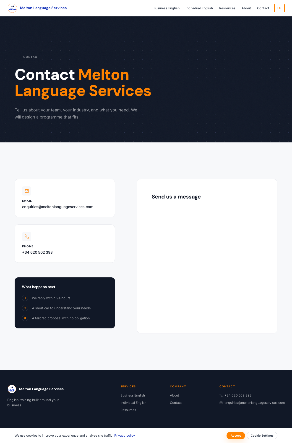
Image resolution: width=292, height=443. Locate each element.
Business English (167, 8)
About (246, 8)
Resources (227, 8)
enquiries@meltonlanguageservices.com (57, 207)
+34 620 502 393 (37, 253)
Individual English (199, 8)
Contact (263, 8)
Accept (236, 435)
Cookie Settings (262, 435)
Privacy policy (124, 435)
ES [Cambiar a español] (279, 8)
